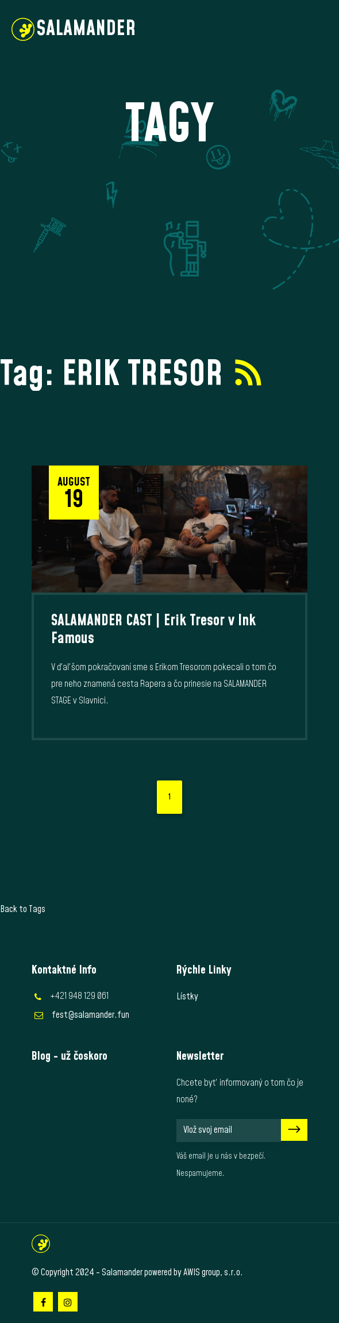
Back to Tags (22, 909)
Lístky (187, 996)
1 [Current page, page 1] (169, 797)
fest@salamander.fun (90, 1015)
